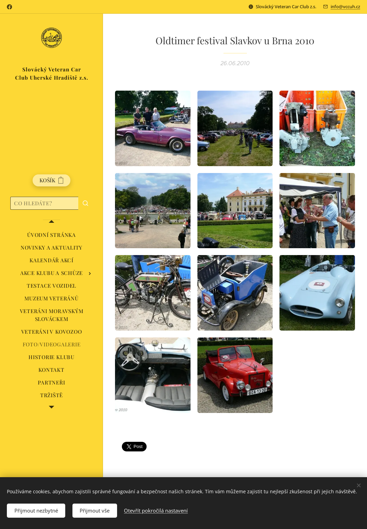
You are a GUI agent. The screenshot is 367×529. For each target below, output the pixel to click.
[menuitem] (51, 235)
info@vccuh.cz (345, 6)
